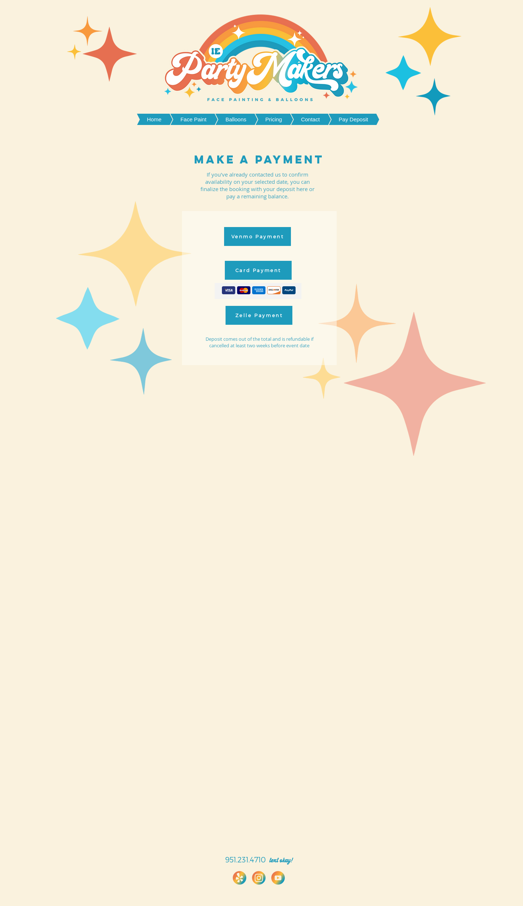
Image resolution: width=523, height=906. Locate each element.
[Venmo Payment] (257, 236)
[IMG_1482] (278, 878)
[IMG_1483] (259, 878)
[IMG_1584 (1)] (239, 878)
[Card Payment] (258, 270)
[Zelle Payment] (259, 315)
